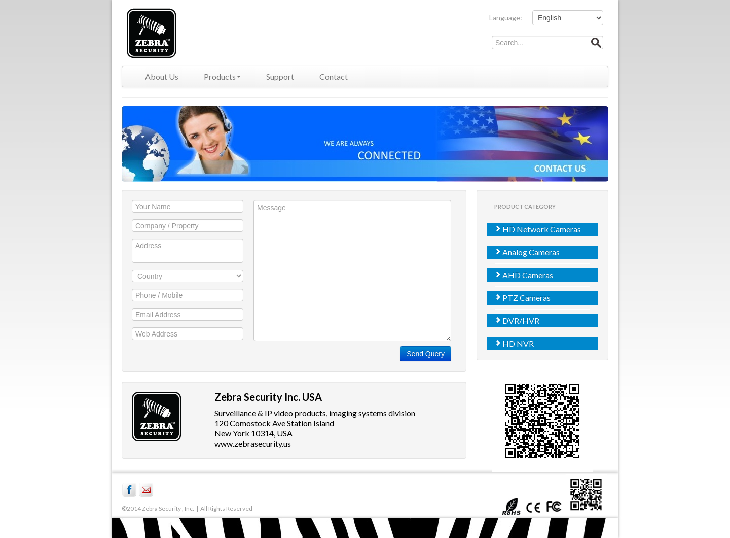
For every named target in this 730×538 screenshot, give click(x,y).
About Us (161, 76)
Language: (505, 17)
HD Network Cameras (537, 229)
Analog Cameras (527, 252)
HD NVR (514, 343)
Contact (333, 76)
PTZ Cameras (522, 297)
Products (222, 76)
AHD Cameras (523, 275)
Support (280, 76)
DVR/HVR (516, 320)
